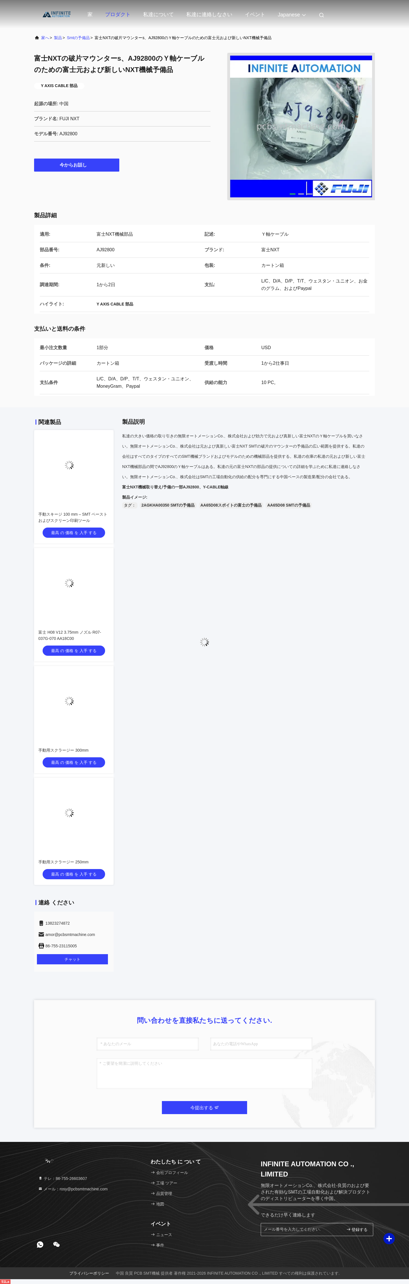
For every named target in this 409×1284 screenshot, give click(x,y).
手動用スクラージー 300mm (63, 750)
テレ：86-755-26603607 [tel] (62, 1178)
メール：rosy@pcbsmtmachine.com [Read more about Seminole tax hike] (73, 1189)
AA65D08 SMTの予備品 (288, 505)
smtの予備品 (78, 37)
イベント (255, 14)
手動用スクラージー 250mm (63, 862)
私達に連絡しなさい (209, 14)
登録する (357, 1229)
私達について (158, 14)
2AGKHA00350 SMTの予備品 (168, 505)
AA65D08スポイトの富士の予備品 (231, 505)
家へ (45, 37)
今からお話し (77, 165)
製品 (58, 37)
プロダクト (118, 14)
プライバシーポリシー (89, 1273)
